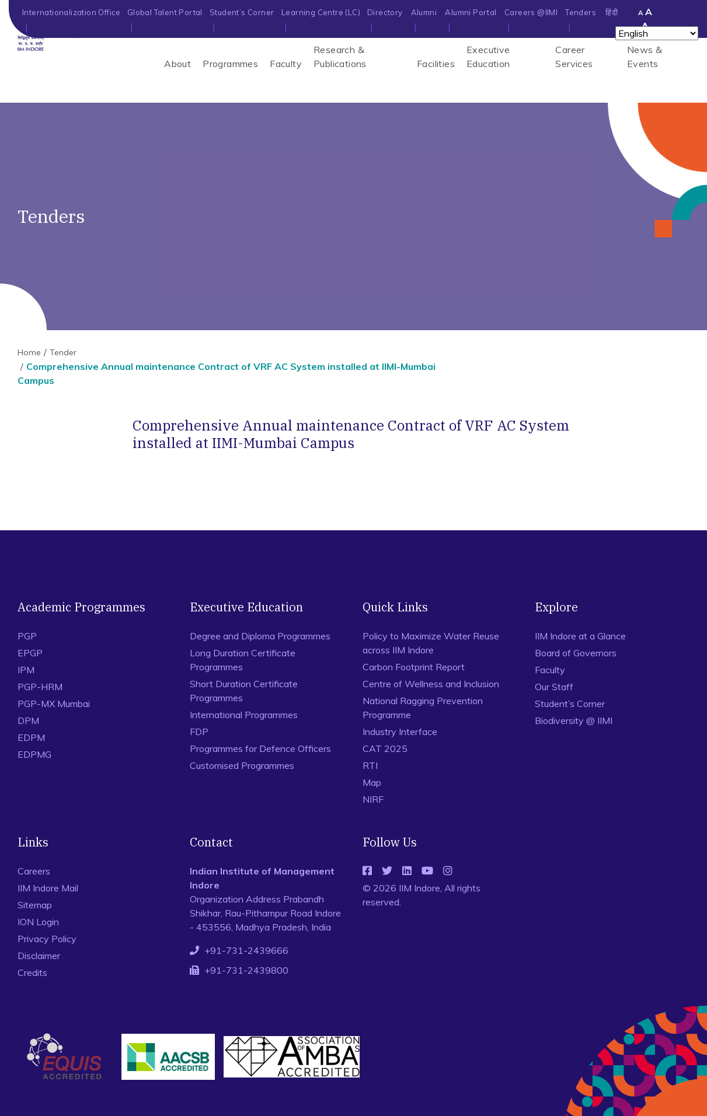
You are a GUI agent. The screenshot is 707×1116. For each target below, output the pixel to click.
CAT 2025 (385, 748)
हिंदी (611, 12)
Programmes (230, 63)
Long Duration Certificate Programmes (242, 660)
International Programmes (244, 714)
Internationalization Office (71, 12)
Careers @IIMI (531, 12)
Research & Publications (340, 56)
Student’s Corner (242, 12)
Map (372, 782)
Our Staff (554, 686)
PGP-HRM (40, 686)
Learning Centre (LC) (320, 12)
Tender (63, 352)
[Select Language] (656, 33)
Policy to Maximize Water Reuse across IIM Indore (431, 643)
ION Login (38, 922)
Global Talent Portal (165, 12)
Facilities (436, 63)
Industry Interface (400, 731)
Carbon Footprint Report (414, 667)
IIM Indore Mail (48, 888)
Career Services (574, 56)
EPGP (30, 653)
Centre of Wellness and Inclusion (431, 684)
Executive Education (488, 56)
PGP (27, 636)
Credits (32, 972)
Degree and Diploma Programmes (260, 636)
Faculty (286, 63)
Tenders (580, 12)
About (177, 63)
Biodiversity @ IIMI (573, 720)
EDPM (31, 737)
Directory (385, 12)
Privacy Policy (47, 938)
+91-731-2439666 (246, 950)
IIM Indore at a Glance (580, 636)
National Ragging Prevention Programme (423, 707)
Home (29, 352)
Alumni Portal (470, 12)
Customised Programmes (242, 765)
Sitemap (35, 905)
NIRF (373, 799)
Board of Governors (576, 653)
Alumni (424, 12)
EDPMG (34, 754)
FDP (199, 731)
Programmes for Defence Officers (260, 748)
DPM (28, 720)
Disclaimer (39, 955)
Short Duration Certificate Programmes (244, 691)
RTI (370, 765)
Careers (34, 871)
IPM (26, 670)
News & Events (644, 56)
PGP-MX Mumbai (54, 703)
